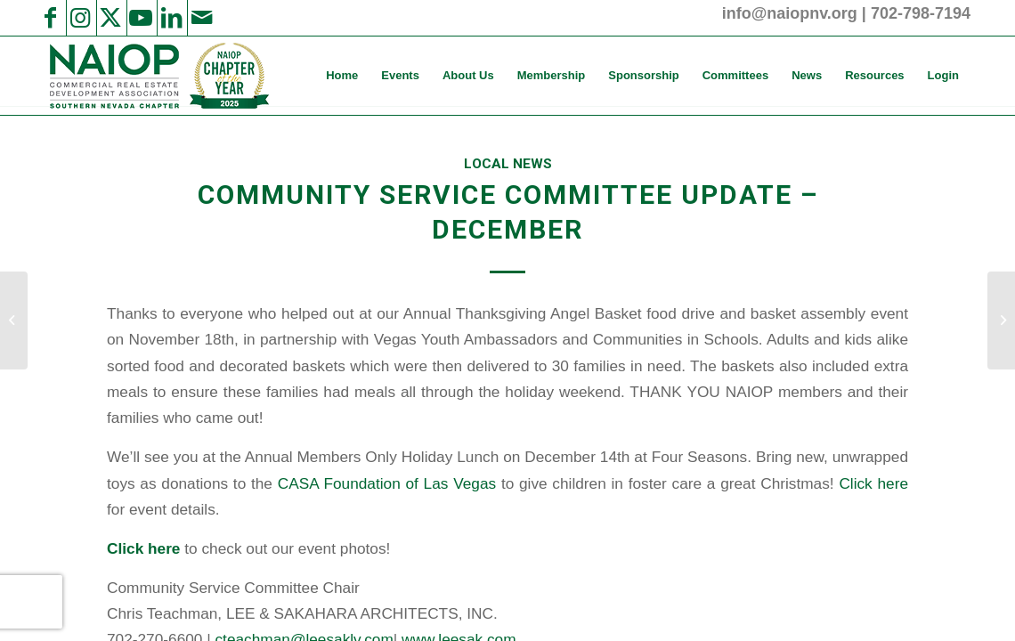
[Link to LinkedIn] (171, 18)
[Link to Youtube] (140, 18)
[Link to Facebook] (50, 18)
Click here (873, 483)
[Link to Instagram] (80, 18)
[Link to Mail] (201, 18)
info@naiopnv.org (789, 13)
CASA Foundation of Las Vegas (389, 483)
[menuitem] (341, 76)
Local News (508, 164)
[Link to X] (110, 18)
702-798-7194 (920, 13)
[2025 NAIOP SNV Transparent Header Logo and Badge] (157, 76)
